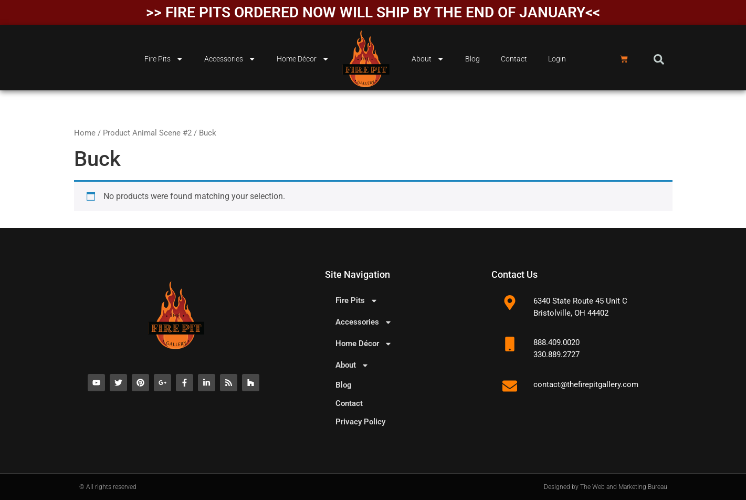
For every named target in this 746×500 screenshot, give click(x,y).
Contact (514, 59)
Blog (472, 59)
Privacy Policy (360, 421)
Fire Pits (163, 59)
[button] (658, 59)
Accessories (230, 59)
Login (557, 59)
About (428, 59)
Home (85, 133)
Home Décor (303, 59)
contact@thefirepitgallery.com (585, 384)
